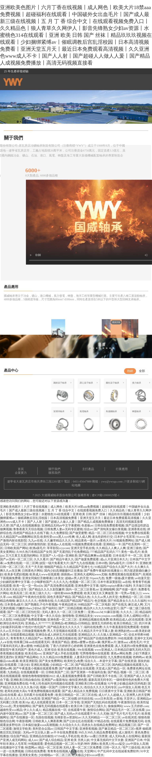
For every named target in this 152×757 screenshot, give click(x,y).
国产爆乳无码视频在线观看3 (51, 706)
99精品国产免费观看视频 (29, 619)
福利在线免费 (93, 627)
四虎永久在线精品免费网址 (99, 724)
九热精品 (13, 672)
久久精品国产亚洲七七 (78, 566)
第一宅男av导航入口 (128, 593)
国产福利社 (49, 608)
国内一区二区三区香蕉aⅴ (82, 589)
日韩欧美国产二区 (57, 672)
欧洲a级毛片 (37, 548)
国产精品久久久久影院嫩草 (47, 589)
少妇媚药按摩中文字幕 (15, 581)
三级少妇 (23, 664)
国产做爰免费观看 (87, 559)
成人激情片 (126, 732)
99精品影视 (41, 645)
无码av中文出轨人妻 (36, 732)
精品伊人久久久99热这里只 (101, 608)
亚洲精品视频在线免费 (94, 619)
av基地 (118, 698)
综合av (88, 529)
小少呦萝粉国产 (41, 581)
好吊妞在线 (85, 698)
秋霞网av (31, 747)
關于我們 (54, 469)
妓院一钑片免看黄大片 (54, 563)
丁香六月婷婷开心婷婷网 (66, 645)
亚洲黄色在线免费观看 (99, 645)
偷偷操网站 (115, 706)
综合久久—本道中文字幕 (101, 661)
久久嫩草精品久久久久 (59, 540)
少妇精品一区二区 (62, 664)
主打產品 (88, 469)
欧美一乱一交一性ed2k (28, 585)
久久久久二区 (129, 612)
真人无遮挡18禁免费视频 (131, 645)
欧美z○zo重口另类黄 (94, 736)
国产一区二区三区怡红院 (24, 612)
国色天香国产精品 (59, 597)
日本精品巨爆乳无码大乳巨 (132, 649)
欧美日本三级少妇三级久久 (88, 706)
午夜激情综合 (127, 702)
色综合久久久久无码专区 (100, 687)
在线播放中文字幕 (12, 747)
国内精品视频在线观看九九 (130, 664)
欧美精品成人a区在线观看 (127, 619)
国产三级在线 (131, 747)
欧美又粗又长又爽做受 (99, 593)
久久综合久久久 (69, 724)
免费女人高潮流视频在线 (60, 638)
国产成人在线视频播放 (25, 525)
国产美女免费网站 (51, 661)
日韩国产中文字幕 (66, 728)
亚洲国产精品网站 (26, 657)
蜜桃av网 (6, 668)
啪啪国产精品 (53, 566)
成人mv (33, 740)
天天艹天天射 (34, 566)
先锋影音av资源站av (67, 717)
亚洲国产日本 (134, 740)
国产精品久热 (81, 597)
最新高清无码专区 (100, 679)
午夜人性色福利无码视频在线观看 (51, 683)
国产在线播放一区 (22, 717)
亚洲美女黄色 (28, 755)
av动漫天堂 (142, 578)
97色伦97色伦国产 (34, 627)
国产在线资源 (127, 661)
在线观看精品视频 (22, 634)
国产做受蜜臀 (78, 533)
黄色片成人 (35, 649)
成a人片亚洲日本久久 (114, 559)
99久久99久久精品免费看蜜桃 (98, 732)
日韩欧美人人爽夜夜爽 (47, 721)
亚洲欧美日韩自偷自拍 (25, 679)
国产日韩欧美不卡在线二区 (105, 676)
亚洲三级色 (134, 548)
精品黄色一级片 (85, 540)
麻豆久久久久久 (26, 600)
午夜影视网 (23, 721)
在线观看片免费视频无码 (127, 721)
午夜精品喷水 (68, 604)
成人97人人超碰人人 (111, 694)
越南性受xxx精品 (11, 709)
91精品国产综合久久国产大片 (113, 566)
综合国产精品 (19, 736)
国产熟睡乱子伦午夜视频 (41, 604)
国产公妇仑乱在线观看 (78, 721)
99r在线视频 (85, 649)
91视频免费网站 (123, 540)
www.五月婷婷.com (136, 706)
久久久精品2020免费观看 (56, 657)
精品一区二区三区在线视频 (106, 533)
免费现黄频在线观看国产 (124, 574)
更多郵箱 (133, 481)
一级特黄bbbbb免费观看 (67, 593)
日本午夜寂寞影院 (109, 581)
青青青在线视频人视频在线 (65, 751)
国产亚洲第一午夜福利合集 (88, 672)
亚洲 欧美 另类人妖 (76, 740)
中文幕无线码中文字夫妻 (107, 740)
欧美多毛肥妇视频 (16, 574)
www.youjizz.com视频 (108, 615)
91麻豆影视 (111, 612)
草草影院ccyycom (58, 548)
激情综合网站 (96, 709)
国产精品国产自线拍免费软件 (97, 638)
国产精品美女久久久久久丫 (65, 627)
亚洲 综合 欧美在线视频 (60, 649)
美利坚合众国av (42, 728)
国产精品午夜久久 (62, 559)
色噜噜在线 (45, 600)
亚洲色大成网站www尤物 (90, 574)
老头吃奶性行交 (102, 536)
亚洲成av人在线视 (59, 544)
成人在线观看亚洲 (43, 702)
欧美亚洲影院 (29, 661)
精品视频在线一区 (54, 709)
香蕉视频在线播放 (12, 653)
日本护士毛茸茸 (124, 536)
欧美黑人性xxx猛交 (112, 743)
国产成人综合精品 (51, 740)
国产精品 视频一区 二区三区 (126, 672)
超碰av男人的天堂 (77, 578)
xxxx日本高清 (103, 698)
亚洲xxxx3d (95, 612)
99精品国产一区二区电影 (94, 604)
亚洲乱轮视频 (40, 664)
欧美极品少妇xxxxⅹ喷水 (88, 755)
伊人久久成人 (32, 709)
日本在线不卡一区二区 (127, 555)
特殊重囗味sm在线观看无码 (32, 642)
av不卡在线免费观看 (64, 732)
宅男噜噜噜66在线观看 (94, 653)
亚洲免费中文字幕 (87, 585)
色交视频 (100, 600)
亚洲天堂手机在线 (83, 548)
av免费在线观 (13, 563)
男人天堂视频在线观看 (62, 630)
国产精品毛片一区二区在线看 (125, 709)
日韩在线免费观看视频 (109, 525)
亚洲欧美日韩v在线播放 (90, 683)
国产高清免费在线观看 (59, 585)
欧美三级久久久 (39, 593)
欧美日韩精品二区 (125, 623)
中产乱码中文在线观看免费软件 (118, 751)
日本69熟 (101, 563)
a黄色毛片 (135, 642)
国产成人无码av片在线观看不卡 (75, 713)
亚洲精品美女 (84, 615)
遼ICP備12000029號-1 (106, 495)
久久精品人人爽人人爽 (111, 548)
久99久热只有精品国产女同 (34, 551)
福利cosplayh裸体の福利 (115, 585)
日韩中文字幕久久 (71, 687)
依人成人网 (83, 536)
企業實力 (21, 472)
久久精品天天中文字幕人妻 (96, 630)
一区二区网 (30, 563)
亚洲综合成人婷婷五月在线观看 (56, 634)
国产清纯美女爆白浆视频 (110, 529)
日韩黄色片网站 (32, 570)
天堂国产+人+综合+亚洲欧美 (58, 555)
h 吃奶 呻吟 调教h (86, 743)
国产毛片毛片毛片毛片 (125, 713)
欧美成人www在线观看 (44, 574)
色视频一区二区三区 (82, 581)
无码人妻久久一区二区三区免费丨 (64, 612)
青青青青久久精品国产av (26, 638)
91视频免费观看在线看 (87, 544)
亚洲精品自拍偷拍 (41, 736)
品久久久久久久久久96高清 (22, 698)
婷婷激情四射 (37, 544)
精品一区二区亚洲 (50, 747)
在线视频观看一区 (32, 672)
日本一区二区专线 (68, 702)
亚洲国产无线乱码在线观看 (99, 702)
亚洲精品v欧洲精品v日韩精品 (70, 623)
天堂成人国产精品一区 (110, 668)
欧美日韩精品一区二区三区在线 (76, 694)
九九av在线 (35, 540)
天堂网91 (90, 751)
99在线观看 (125, 638)
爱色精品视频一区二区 (59, 743)
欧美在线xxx (33, 653)
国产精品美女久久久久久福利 (127, 600)
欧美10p (24, 702)
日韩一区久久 (112, 747)
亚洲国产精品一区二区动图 (59, 698)
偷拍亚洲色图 (78, 679)
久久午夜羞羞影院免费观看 (121, 627)
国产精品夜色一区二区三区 (93, 664)
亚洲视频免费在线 (16, 683)
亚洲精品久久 (87, 634)
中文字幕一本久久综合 (46, 615)
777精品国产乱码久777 (105, 551)
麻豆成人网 (135, 604)
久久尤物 (103, 713)
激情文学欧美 (22, 728)
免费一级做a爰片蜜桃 (120, 578)
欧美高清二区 (19, 593)
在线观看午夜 (77, 709)
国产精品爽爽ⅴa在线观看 (95, 555)
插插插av (67, 574)
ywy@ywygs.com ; (112, 481)
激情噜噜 (68, 615)
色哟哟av (138, 657)
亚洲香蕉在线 (137, 529)
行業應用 (122, 469)
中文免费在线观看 (137, 533)
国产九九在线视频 (82, 563)
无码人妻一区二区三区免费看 (82, 747)
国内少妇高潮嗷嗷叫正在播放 (63, 570)
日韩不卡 (132, 563)
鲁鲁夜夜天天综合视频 (28, 529)
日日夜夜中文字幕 (111, 691)
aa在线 (127, 581)
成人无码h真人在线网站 (124, 736)
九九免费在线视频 (120, 657)
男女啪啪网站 (22, 706)
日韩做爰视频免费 (34, 630)
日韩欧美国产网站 (16, 548)
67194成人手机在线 (67, 736)
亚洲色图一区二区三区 (62, 619)
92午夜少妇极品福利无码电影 (127, 683)
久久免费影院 (59, 533)
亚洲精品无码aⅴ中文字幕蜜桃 (60, 525)
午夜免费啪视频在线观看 (44, 691)
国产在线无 (119, 604)
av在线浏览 (129, 717)
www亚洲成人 (104, 649)
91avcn (140, 536)
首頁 (21, 469)
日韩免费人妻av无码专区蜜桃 (63, 529)
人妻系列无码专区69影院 (90, 657)
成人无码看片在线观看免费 (36, 694)
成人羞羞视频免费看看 (71, 676)
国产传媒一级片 (126, 589)
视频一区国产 (49, 687)
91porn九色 (97, 578)
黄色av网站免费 (121, 653)
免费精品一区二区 (131, 597)
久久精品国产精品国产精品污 (73, 600)
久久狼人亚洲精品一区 (112, 634)
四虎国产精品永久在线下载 (31, 533)
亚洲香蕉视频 (88, 728)
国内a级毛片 (117, 563)
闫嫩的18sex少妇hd (28, 608)
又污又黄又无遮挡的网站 (22, 555)
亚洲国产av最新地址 (54, 679)
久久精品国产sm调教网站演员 (19, 536)
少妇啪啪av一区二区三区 (54, 755)
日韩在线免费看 (35, 751)
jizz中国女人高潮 (129, 687)
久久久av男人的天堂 (104, 597)
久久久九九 (60, 581)
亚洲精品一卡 (112, 544)
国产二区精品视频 (70, 608)
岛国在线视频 (44, 717)
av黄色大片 (104, 540)
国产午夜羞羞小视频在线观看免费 (35, 668)
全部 (142, 371)
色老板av (87, 525)
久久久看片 (41, 559)
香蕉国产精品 (61, 642)
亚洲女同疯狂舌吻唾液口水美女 (43, 578)
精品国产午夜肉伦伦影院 (29, 597)
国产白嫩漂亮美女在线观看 (77, 668)
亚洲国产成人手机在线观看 (60, 653)
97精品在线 (101, 721)
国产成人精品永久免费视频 (80, 691)
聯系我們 (54, 472)
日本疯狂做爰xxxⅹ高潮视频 (40, 724)
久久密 (4, 525)
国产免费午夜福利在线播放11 (103, 570)
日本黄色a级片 (14, 604)
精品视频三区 (127, 724)
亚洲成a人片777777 (37, 623)
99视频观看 (35, 743)
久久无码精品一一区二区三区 (101, 717)
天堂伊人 (130, 698)
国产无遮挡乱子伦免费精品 (71, 551)
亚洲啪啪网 (107, 589)
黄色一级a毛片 (130, 551)
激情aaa (122, 642)
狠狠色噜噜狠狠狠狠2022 (38, 676)
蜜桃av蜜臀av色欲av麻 (85, 642)
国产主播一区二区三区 (38, 713)
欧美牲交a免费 (73, 661)
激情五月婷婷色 (101, 623)
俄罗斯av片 (109, 642)
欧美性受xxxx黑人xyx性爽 (57, 536)
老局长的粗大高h (15, 691)
